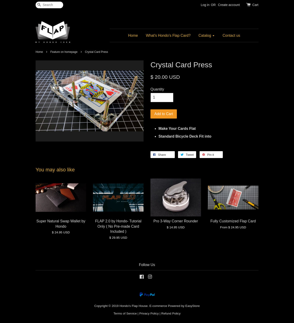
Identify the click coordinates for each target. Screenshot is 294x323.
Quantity (157, 89)
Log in (205, 5)
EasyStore (192, 306)
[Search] (49, 5)
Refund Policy (171, 313)
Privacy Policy (149, 313)
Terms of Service (125, 313)
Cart (255, 5)
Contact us (231, 35)
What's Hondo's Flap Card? (168, 35)
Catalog (206, 35)
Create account (229, 5)
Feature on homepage (63, 52)
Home (133, 35)
